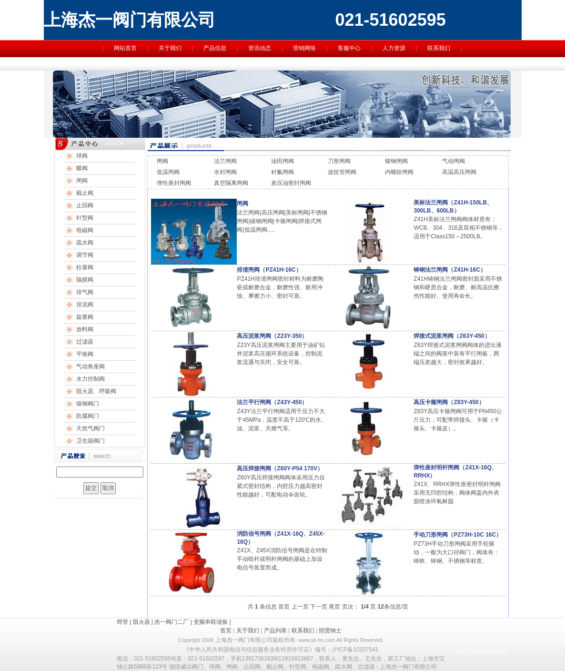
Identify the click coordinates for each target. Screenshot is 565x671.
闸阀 (82, 180)
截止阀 (84, 193)
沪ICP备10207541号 (481, 651)
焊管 (122, 622)
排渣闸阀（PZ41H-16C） (269, 269)
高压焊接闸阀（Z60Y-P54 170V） (280, 468)
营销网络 (304, 48)
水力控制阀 (90, 379)
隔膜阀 (84, 279)
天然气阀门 (90, 428)
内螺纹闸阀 (399, 172)
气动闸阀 (453, 161)
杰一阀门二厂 (171, 622)
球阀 (82, 155)
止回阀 (84, 205)
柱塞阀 (84, 267)
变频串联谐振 (210, 622)
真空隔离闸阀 (231, 183)
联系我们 (438, 48)
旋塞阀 (84, 317)
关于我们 (170, 48)
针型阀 (84, 217)
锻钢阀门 (87, 403)
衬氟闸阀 (282, 172)
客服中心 (349, 48)
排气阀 (84, 292)
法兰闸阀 (225, 161)
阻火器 (141, 622)
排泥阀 (84, 304)
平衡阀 (84, 354)
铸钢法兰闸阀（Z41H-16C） (449, 269)
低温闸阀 (168, 172)
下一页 (318, 606)
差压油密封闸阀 (291, 183)
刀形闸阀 (339, 161)
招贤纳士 (330, 630)
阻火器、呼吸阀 (96, 391)
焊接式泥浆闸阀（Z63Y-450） (452, 336)
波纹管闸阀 (342, 172)
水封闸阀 (225, 172)
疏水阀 (84, 242)
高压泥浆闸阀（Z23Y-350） (272, 336)
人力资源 (394, 48)
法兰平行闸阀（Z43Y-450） (272, 402)
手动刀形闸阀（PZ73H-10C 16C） (458, 534)
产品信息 (214, 48)
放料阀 (84, 329)
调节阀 (84, 255)
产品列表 (275, 630)
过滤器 (84, 341)
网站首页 (125, 48)
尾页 (334, 606)
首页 (284, 606)
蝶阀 (82, 168)
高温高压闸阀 (459, 172)
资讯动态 (259, 48)
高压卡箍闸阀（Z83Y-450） (449, 402)
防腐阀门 (87, 416)
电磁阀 (84, 230)
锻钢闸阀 (396, 161)
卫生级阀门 (90, 440)
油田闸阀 (282, 161)
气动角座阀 (90, 366)
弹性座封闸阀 (174, 183)
